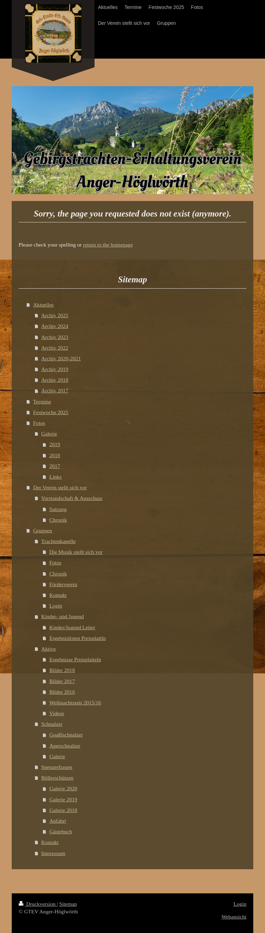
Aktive (48, 649)
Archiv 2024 (54, 326)
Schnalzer (51, 724)
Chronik (58, 520)
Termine (42, 401)
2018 (54, 455)
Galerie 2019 (63, 799)
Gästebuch (60, 831)
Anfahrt (57, 821)
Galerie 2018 (63, 810)
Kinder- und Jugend (62, 616)
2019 (54, 444)
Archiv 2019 (54, 369)
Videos (56, 713)
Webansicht (234, 917)
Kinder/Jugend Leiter (72, 627)
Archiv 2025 (54, 315)
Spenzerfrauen (56, 767)
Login (55, 606)
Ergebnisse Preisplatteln (75, 659)
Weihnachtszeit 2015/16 (75, 702)
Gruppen (42, 530)
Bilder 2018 (62, 670)
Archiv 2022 (54, 348)
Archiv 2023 (54, 337)
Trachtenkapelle (58, 541)
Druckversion (38, 904)
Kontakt (58, 595)
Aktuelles (43, 305)
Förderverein (63, 584)
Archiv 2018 (54, 380)
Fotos (39, 423)
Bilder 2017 (62, 681)
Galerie (49, 434)
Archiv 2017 (54, 390)
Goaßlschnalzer (66, 735)
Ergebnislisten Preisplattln (77, 638)
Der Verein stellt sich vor (60, 487)
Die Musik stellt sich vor (75, 552)
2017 (54, 466)
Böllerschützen (57, 778)
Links (55, 477)
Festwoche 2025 (50, 412)
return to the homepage (108, 245)
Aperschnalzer (64, 746)
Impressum (53, 853)
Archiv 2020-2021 (61, 358)
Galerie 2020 (63, 788)
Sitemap (68, 904)
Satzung (58, 509)
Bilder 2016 (62, 692)
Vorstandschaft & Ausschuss (71, 498)
